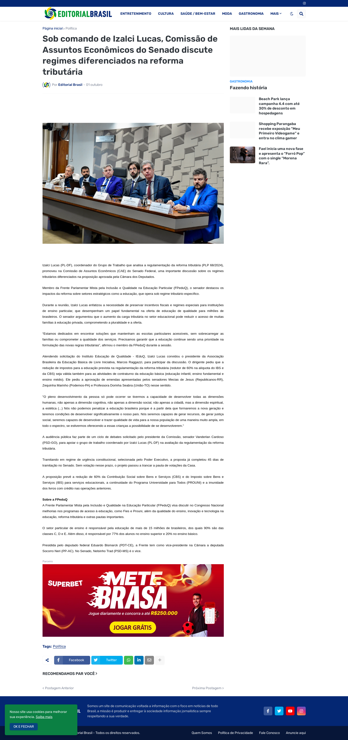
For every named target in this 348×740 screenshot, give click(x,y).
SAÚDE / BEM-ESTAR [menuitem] (198, 14)
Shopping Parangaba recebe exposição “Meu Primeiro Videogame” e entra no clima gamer (279, 131)
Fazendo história (248, 87)
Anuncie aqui (296, 733)
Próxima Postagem (206, 688)
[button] (291, 13)
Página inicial (53, 28)
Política (71, 28)
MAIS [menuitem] (274, 14)
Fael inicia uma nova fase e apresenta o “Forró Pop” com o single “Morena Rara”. (282, 156)
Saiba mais (44, 717)
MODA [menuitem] (227, 14)
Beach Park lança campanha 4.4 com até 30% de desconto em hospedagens (279, 106)
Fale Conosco (269, 733)
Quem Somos (202, 733)
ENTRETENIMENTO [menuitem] (135, 14)
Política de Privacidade (235, 733)
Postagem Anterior (59, 688)
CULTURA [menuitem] (166, 14)
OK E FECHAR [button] (24, 727)
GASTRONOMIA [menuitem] (251, 14)
